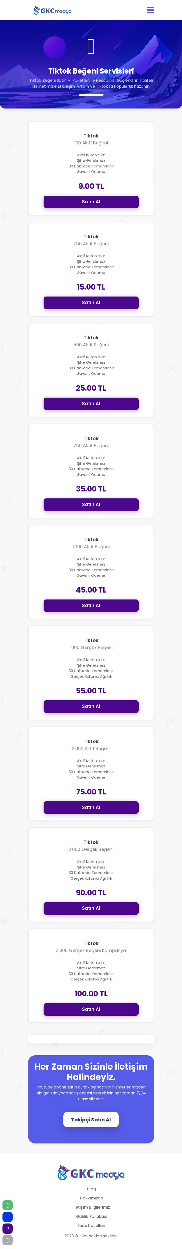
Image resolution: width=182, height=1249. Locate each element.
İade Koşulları (91, 1225)
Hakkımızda (91, 1198)
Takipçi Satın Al (91, 1119)
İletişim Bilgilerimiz (92, 1207)
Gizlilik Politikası (91, 1216)
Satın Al (91, 201)
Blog (91, 1189)
